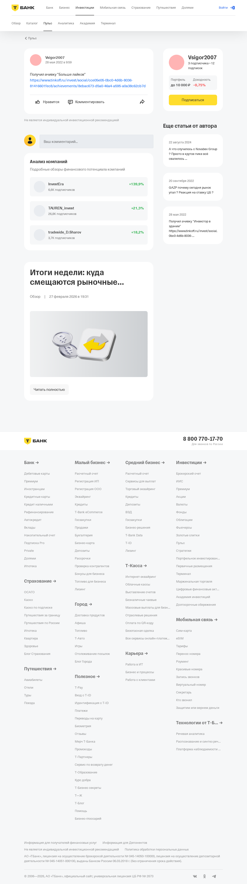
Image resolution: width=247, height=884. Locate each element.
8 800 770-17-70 (203, 439)
